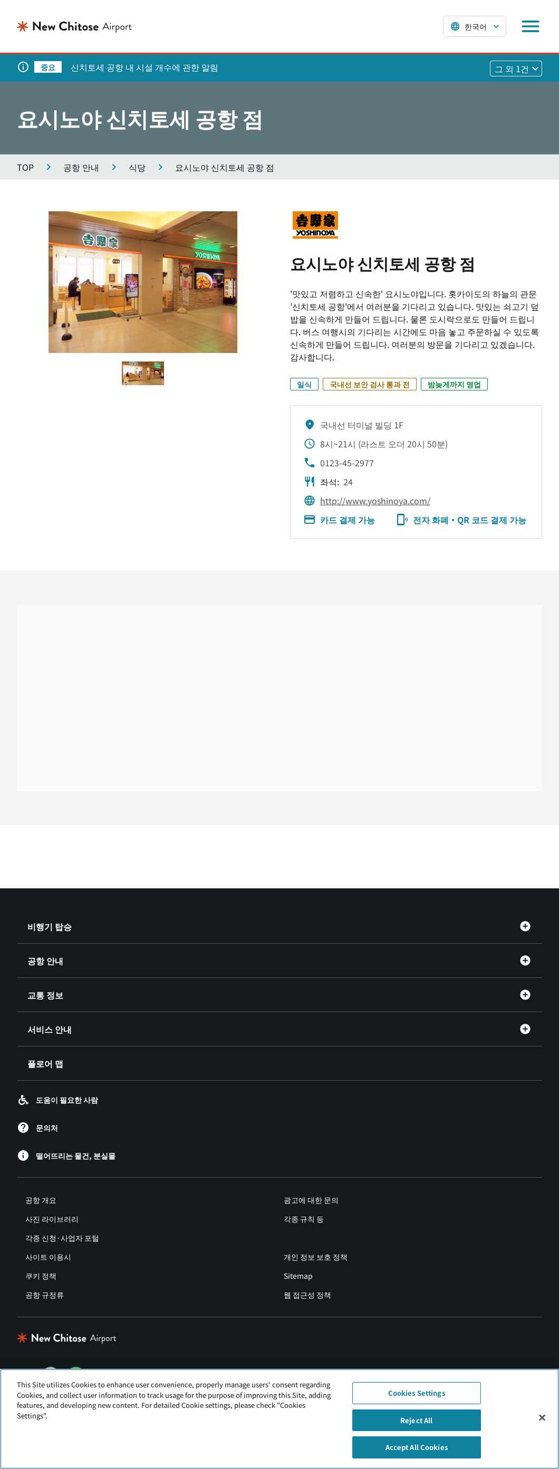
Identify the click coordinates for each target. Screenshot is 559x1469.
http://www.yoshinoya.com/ (375, 500)
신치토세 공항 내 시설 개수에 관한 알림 (144, 67)
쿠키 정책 (40, 1275)
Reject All (416, 1420)
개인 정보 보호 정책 (316, 1256)
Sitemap (298, 1275)
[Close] (542, 1417)
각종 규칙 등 (304, 1218)
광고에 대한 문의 (311, 1199)
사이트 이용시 (48, 1256)
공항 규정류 (44, 1294)
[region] (279, 1419)
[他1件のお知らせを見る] (516, 68)
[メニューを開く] (530, 26)
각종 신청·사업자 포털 (62, 1237)
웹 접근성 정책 (307, 1294)
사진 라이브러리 (52, 1218)
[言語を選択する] (474, 26)
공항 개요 (40, 1199)
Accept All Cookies (416, 1447)
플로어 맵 (45, 1063)
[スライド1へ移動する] (143, 373)
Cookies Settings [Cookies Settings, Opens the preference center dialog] (416, 1393)
